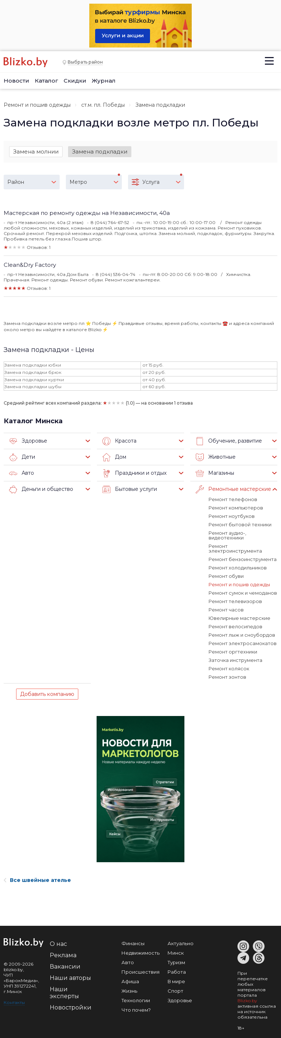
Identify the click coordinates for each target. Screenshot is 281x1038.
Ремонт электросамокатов (243, 643)
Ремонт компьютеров (236, 508)
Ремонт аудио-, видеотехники (227, 535)
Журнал (104, 80)
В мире (176, 981)
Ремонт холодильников (238, 568)
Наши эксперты (64, 993)
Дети (22, 457)
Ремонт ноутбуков (232, 516)
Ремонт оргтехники (233, 652)
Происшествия (140, 972)
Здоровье (28, 441)
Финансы (133, 943)
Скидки (75, 80)
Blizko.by (247, 1000)
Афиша (130, 981)
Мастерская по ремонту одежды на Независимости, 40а (87, 212)
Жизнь (129, 991)
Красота (119, 441)
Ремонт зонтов (227, 677)
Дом (114, 457)
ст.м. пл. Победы (103, 105)
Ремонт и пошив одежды (37, 105)
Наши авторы (70, 977)
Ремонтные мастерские (233, 489)
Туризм (176, 962)
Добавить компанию (47, 694)
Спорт (175, 991)
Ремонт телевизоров (235, 601)
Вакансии (65, 966)
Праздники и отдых (134, 473)
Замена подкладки (99, 151)
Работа (177, 972)
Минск (176, 953)
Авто (21, 473)
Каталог (46, 80)
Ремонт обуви (226, 576)
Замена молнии (36, 151)
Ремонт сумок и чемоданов (243, 593)
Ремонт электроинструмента (235, 548)
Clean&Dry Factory (30, 264)
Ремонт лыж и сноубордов (242, 635)
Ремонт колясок (229, 668)
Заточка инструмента (235, 660)
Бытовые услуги (129, 489)
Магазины (215, 473)
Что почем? (136, 1010)
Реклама (63, 955)
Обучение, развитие (229, 441)
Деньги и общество (41, 489)
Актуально (181, 943)
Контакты (14, 1002)
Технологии (135, 1000)
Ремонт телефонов (233, 499)
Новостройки (70, 1007)
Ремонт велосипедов (235, 626)
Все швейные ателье (37, 880)
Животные (216, 457)
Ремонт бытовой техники (240, 524)
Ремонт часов (226, 610)
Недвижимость (140, 953)
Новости (16, 80)
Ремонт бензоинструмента (243, 559)
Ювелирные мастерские (239, 618)
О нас (58, 943)
